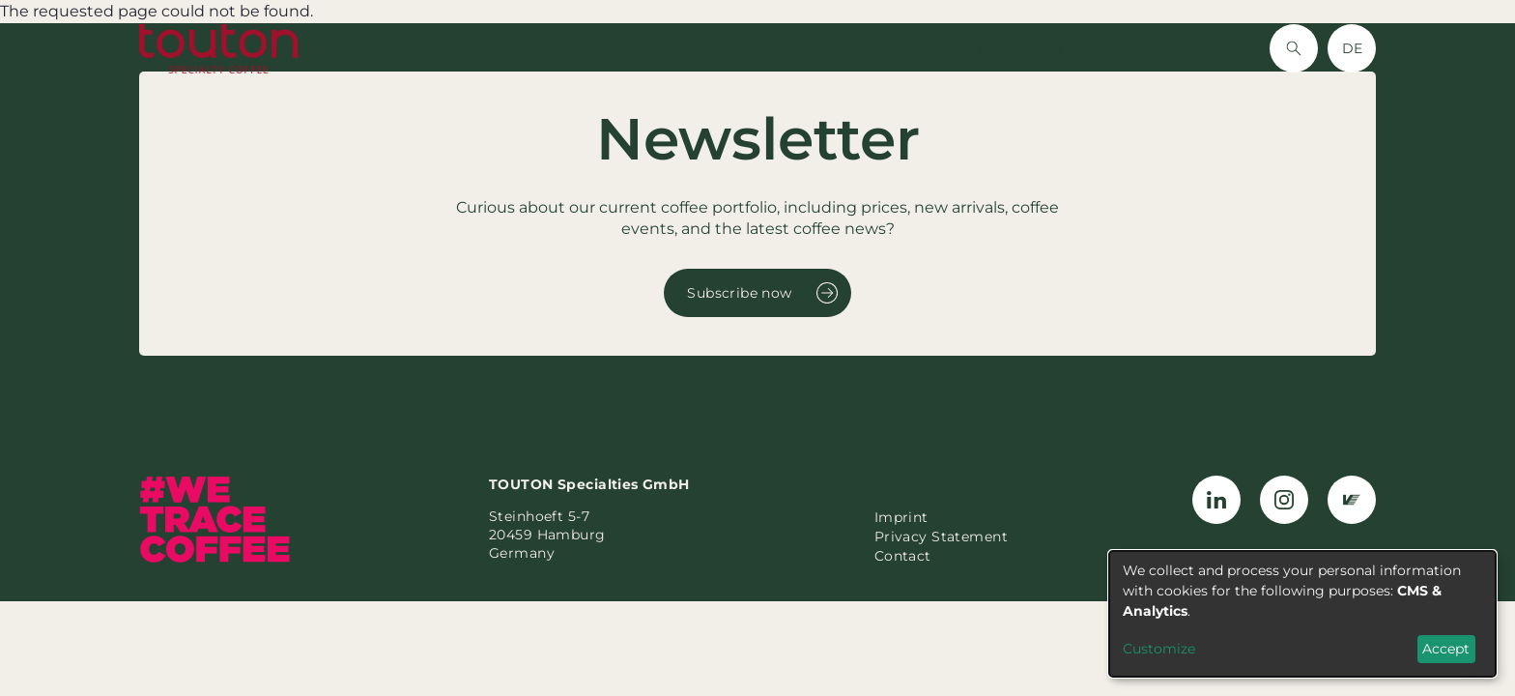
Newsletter (1021, 48)
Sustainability (901, 48)
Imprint (901, 517)
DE (1352, 48)
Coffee (625, 48)
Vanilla (701, 48)
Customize (1159, 648)
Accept (1446, 648)
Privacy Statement (941, 536)
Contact (1120, 48)
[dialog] (1302, 614)
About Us (787, 48)
